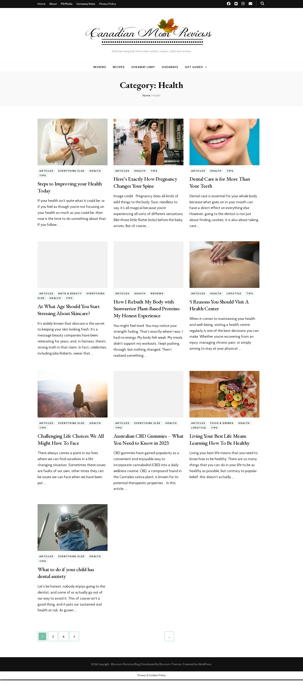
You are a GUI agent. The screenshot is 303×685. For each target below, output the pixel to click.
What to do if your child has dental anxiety (66, 578)
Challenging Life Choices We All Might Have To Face (71, 439)
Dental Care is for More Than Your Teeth (220, 182)
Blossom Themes (170, 670)
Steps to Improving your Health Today (70, 187)
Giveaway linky (143, 67)
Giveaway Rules (85, 4)
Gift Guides (194, 67)
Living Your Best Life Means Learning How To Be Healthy (220, 439)
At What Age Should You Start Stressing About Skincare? (69, 309)
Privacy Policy (107, 4)
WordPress (204, 670)
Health (95, 170)
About (53, 4)
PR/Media (66, 4)
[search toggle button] (262, 3)
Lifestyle (234, 293)
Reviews (99, 67)
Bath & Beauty (70, 293)
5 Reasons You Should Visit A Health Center (220, 304)
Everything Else (71, 170)
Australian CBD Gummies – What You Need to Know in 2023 (143, 442)
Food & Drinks (221, 422)
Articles (46, 170)
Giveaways (170, 67)
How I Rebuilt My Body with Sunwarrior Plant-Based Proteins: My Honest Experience (148, 307)
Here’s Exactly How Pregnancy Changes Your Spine (146, 182)
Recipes (119, 67)
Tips (42, 175)
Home (41, 4)
